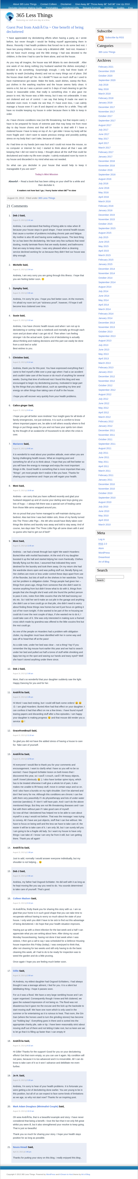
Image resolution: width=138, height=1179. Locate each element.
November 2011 (106, 435)
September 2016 (106, 174)
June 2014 (103, 295)
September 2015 (106, 228)
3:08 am (30, 673)
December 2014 (106, 269)
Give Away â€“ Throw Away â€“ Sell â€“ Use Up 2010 (102, 4)
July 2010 (103, 506)
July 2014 (103, 291)
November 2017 (106, 111)
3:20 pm (30, 1080)
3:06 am (30, 876)
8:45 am (30, 448)
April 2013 (103, 358)
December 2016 (106, 161)
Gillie (16, 971)
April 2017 (103, 143)
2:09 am (30, 975)
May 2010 (103, 515)
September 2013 (106, 336)
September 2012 (106, 390)
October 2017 (105, 116)
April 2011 (103, 466)
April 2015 (103, 250)
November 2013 (106, 327)
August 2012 (104, 394)
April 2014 (103, 304)
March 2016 (104, 201)
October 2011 (105, 439)
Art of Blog (103, 561)
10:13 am (30, 1111)
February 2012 (106, 421)
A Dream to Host (66, 1174)
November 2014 (106, 273)
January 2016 (105, 210)
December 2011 (106, 430)
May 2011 (103, 462)
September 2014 (106, 282)
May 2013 (103, 354)
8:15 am (30, 1046)
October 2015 (105, 224)
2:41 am (30, 220)
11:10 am (30, 735)
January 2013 (105, 372)
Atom (101, 548)
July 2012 (103, 399)
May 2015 (103, 246)
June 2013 (103, 349)
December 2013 (106, 322)
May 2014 (103, 300)
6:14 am (30, 362)
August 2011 (104, 448)
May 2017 (103, 138)
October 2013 (105, 331)
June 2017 (103, 134)
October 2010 (105, 493)
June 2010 (103, 511)
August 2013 (104, 340)
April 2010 (103, 520)
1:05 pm (30, 697)
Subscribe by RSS (114, 37)
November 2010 (106, 488)
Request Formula (91, 8)
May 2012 (103, 408)
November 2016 (106, 165)
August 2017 (104, 125)
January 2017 (105, 156)
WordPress (104, 552)
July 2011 (103, 453)
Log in (101, 539)
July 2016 (103, 183)
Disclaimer (66, 4)
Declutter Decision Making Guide (25, 8)
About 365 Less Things (25, 4)
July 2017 (103, 129)
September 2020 (106, 80)
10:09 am (30, 490)
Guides (120, 8)
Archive (126, 11)
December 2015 (106, 215)
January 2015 (105, 264)
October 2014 (105, 278)
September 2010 (106, 497)
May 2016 (103, 192)
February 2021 (106, 66)
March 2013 (104, 363)
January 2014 (105, 318)
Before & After (98, 11)
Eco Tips (113, 11)
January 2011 (105, 479)
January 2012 (105, 426)
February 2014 (106, 313)
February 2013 (106, 367)
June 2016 (103, 188)
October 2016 (105, 170)
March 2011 (104, 470)
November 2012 (106, 381)
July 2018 (103, 84)
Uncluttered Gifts (70, 8)
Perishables (52, 8)
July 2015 (103, 237)
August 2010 (104, 502)
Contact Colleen (48, 4)
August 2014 (104, 287)
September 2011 (106, 444)
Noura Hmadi (20, 1147)
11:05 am (30, 546)
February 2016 (106, 206)
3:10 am (30, 320)
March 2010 (104, 524)
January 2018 (105, 102)
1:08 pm (30, 852)
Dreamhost (104, 557)
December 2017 (106, 107)
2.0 (102, 544)
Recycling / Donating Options (72, 11)
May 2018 (103, 89)
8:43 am (30, 410)
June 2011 (103, 457)
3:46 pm (28, 1152)
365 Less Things (34, 15)
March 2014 (104, 309)
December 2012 (106, 376)
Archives (108, 8)
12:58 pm (30, 759)
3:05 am (30, 293)
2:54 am (30, 269)
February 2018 (106, 98)
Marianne (18, 444)
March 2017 (104, 147)
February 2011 (106, 475)
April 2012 (103, 412)
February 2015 (106, 259)
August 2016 (104, 179)
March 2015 (104, 255)
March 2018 (104, 93)
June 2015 (103, 242)
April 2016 (103, 197)
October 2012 (105, 385)
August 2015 (104, 233)
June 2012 (103, 403)
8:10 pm (30, 903)
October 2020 (105, 75)
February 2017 (106, 152)
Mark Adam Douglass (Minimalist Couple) (35, 1106)
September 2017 (106, 120)
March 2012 (104, 417)
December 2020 (106, 71)
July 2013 (103, 345)
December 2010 (106, 484)
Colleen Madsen (22, 898)
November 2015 (106, 219)
